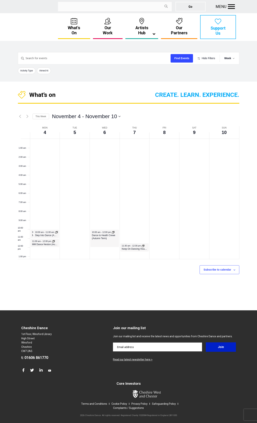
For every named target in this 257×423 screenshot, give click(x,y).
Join (221, 347)
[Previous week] (20, 116)
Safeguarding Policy (164, 403)
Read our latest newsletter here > (133, 359)
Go (190, 6)
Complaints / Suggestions (128, 407)
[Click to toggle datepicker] (86, 116)
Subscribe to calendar (217, 269)
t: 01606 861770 (34, 357)
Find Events (181, 58)
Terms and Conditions (94, 403)
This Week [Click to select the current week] (41, 116)
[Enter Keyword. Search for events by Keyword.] (94, 58)
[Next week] (27, 116)
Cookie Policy (119, 403)
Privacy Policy (139, 403)
